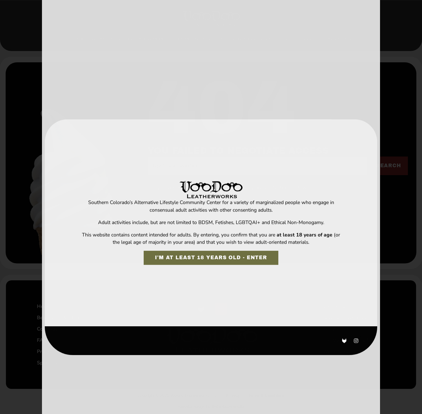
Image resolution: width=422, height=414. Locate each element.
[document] (211, 207)
